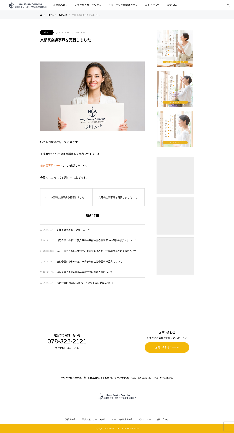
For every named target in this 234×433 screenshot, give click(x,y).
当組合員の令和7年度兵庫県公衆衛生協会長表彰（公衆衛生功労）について (97, 240)
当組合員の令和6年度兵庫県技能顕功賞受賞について (85, 272)
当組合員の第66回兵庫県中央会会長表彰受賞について (85, 283)
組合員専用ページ (51, 165)
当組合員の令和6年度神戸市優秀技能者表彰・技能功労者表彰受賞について (97, 251)
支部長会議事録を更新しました (73, 230)
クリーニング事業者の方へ (123, 5)
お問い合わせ (174, 5)
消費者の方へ (60, 5)
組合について (152, 5)
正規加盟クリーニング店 (88, 5)
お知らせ (46, 32)
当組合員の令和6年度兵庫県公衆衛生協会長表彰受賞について (89, 261)
